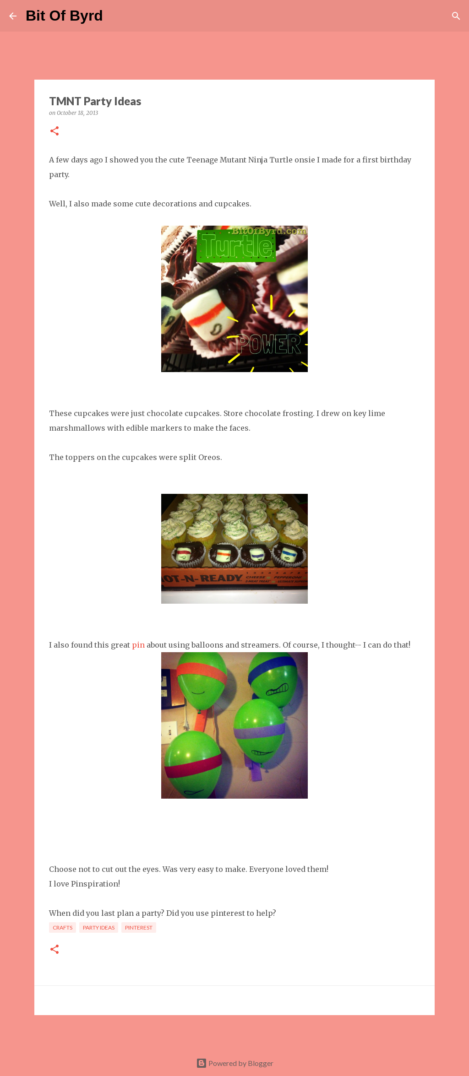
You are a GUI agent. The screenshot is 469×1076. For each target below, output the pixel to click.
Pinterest (139, 927)
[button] (54, 131)
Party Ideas (99, 927)
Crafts (62, 927)
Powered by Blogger (234, 1063)
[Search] (115, 16)
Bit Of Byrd (64, 15)
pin (138, 644)
